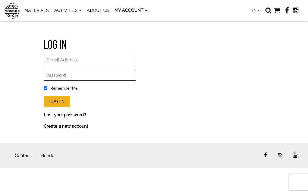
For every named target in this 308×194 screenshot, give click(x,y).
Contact (23, 155)
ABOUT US (98, 10)
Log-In (56, 101)
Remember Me (61, 88)
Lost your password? (65, 114)
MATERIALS (36, 10)
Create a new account (66, 126)
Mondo (47, 155)
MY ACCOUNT (128, 10)
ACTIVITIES (66, 10)
